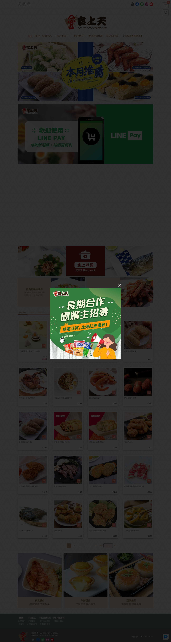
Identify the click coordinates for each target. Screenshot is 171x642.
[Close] (119, 285)
